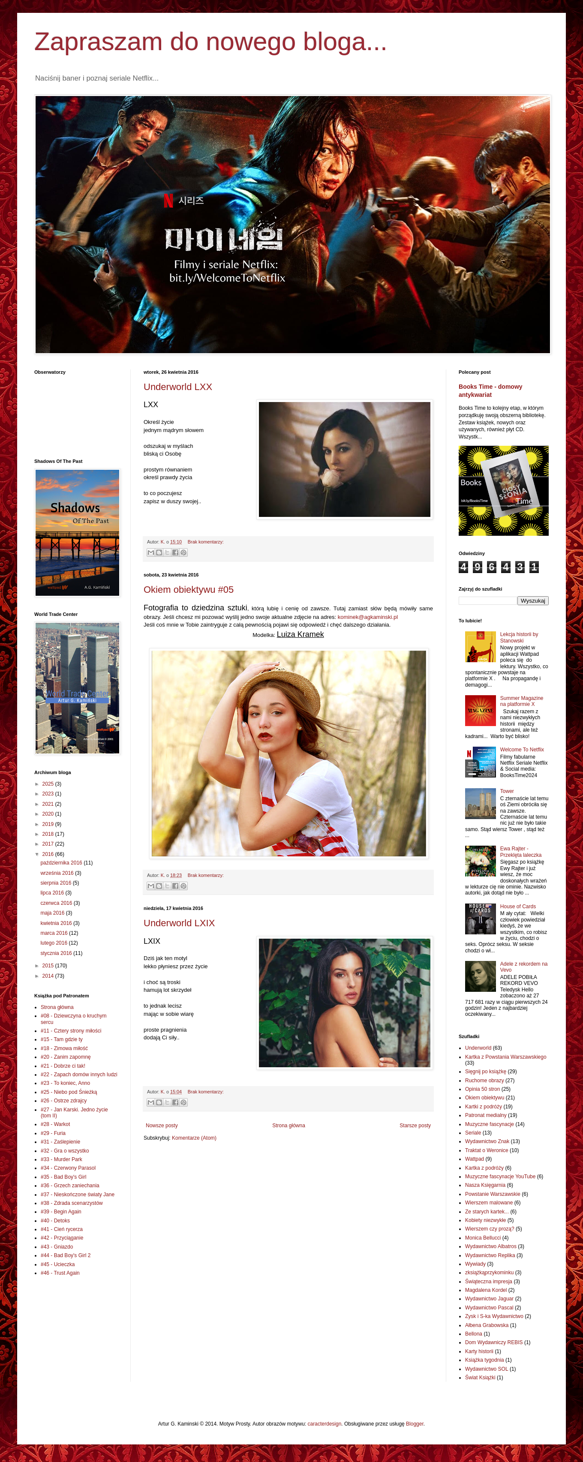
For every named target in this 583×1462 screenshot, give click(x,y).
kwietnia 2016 (56, 923)
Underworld (478, 1048)
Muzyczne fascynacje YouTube (500, 1177)
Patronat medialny (486, 1115)
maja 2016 (53, 913)
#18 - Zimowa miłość (64, 1048)
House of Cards (518, 907)
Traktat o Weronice (486, 1150)
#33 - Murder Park (61, 1159)
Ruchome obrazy (484, 1081)
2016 (48, 854)
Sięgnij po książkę (485, 1072)
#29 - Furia (53, 1133)
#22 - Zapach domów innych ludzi (79, 1075)
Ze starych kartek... (487, 1212)
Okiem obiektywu (484, 1098)
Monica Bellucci (483, 1238)
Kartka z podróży (484, 1168)
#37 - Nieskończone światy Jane (77, 1195)
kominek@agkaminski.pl (368, 617)
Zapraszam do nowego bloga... (211, 41)
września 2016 (57, 873)
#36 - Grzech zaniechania (70, 1186)
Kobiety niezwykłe (485, 1220)
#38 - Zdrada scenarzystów (72, 1203)
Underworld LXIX (179, 923)
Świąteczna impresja (488, 1282)
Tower (507, 791)
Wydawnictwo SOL (486, 1369)
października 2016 (62, 863)
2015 (48, 966)
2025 (48, 784)
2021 (48, 804)
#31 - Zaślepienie (60, 1142)
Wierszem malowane (489, 1203)
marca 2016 (54, 933)
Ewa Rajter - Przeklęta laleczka (521, 852)
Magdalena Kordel (486, 1290)
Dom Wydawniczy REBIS (494, 1342)
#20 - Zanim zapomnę (66, 1057)
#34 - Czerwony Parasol (68, 1168)
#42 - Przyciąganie (62, 1238)
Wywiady (475, 1264)
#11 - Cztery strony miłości (71, 1031)
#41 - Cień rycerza (62, 1229)
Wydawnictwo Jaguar (489, 1299)
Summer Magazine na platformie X (522, 701)
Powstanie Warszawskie (492, 1194)
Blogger (415, 1424)
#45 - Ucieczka (58, 1264)
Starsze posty (415, 1126)
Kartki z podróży (483, 1107)
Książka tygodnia (484, 1360)
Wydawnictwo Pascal (489, 1308)
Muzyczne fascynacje (489, 1124)
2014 (48, 976)
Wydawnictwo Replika (490, 1255)
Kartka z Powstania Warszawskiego (506, 1057)
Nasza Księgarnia (485, 1185)
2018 (48, 834)
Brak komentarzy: (206, 541)
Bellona (473, 1334)
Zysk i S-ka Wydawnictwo (494, 1316)
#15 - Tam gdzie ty (62, 1039)
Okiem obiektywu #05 (189, 589)
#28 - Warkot (55, 1124)
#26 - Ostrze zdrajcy (64, 1101)
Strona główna (288, 1126)
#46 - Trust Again (60, 1273)
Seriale (473, 1133)
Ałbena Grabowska (486, 1325)
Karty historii (479, 1351)
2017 (48, 844)
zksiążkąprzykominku (489, 1273)
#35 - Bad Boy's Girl (63, 1177)
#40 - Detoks (55, 1221)
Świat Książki (480, 1378)
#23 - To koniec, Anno (65, 1083)
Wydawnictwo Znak (487, 1141)
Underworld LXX (178, 386)
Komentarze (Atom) (194, 1138)
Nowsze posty (162, 1126)
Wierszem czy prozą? (489, 1229)
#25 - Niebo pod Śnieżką (69, 1092)
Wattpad (474, 1159)
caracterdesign (325, 1424)
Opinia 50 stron (482, 1089)
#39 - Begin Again (61, 1212)
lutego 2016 (54, 943)
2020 (48, 814)
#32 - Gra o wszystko (65, 1151)
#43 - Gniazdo (57, 1247)
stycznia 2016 (56, 953)
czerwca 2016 (56, 903)
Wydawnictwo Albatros (491, 1246)
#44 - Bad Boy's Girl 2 (65, 1255)
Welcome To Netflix (522, 750)
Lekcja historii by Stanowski (519, 637)
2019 (48, 824)
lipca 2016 (52, 893)
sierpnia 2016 (56, 883)
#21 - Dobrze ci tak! (63, 1066)
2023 (48, 794)
